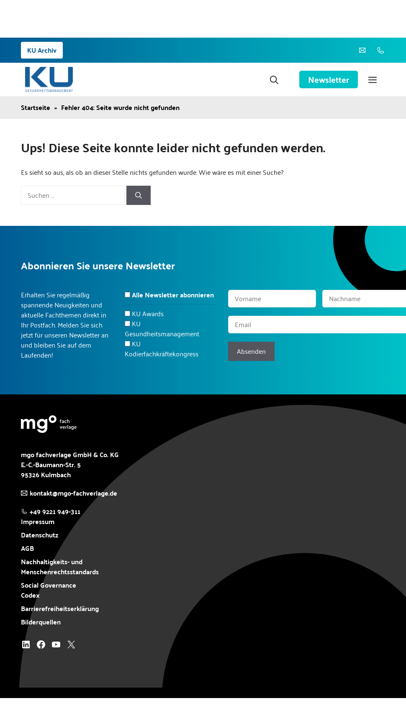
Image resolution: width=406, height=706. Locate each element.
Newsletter (328, 79)
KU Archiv (42, 50)
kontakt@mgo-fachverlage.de (73, 493)
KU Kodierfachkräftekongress (161, 349)
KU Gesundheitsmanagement (162, 328)
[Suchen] (138, 195)
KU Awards (148, 313)
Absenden (251, 351)
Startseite (35, 107)
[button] (274, 79)
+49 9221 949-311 (55, 511)
